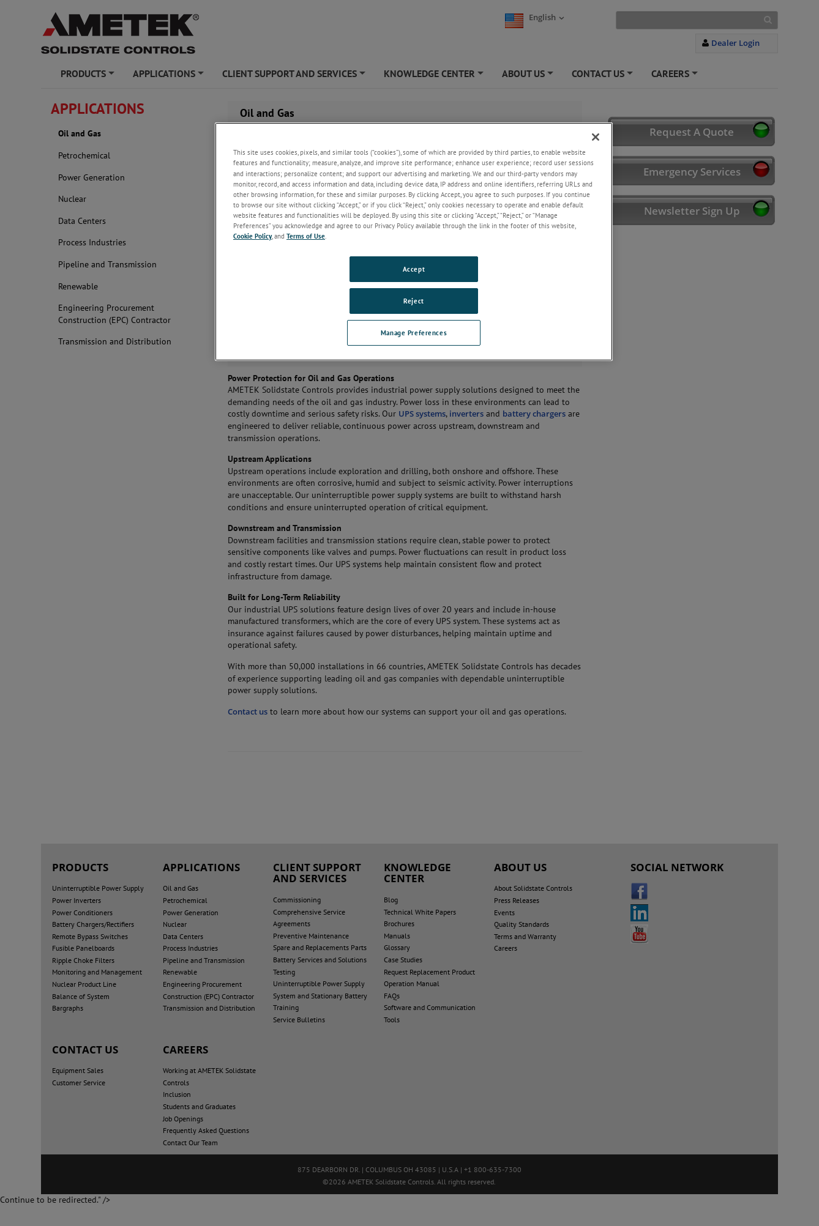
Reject (413, 300)
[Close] (595, 137)
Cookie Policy (252, 235)
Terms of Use (305, 235)
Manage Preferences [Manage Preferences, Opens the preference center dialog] (414, 332)
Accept (414, 268)
